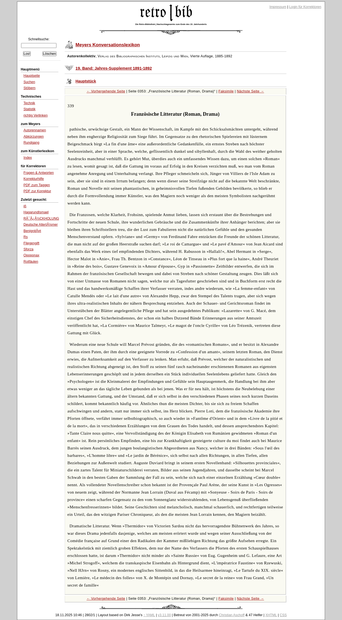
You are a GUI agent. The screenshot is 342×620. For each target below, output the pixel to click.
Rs (26, 237)
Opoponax (31, 255)
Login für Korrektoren (305, 7)
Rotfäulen (31, 262)
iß (25, 206)
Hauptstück (86, 81)
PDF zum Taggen (37, 185)
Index (28, 158)
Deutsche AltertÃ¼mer (41, 225)
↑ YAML (149, 615)
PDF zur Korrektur (37, 191)
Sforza (28, 249)
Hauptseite (32, 76)
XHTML (271, 615)
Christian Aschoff (231, 615)
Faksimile (226, 91)
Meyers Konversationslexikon (108, 44)
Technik (29, 103)
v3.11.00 (164, 615)
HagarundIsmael (36, 212)
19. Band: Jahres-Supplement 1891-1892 (114, 68)
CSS (283, 615)
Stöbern (30, 88)
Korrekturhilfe (34, 179)
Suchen (29, 82)
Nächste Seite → (250, 91)
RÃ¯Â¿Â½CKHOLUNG (41, 218)
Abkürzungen (34, 136)
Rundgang (31, 143)
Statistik (30, 109)
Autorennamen (35, 130)
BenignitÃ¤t (32, 231)
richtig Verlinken (36, 115)
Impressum (277, 7)
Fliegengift (31, 243)
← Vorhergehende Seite (106, 91)
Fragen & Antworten (39, 173)
